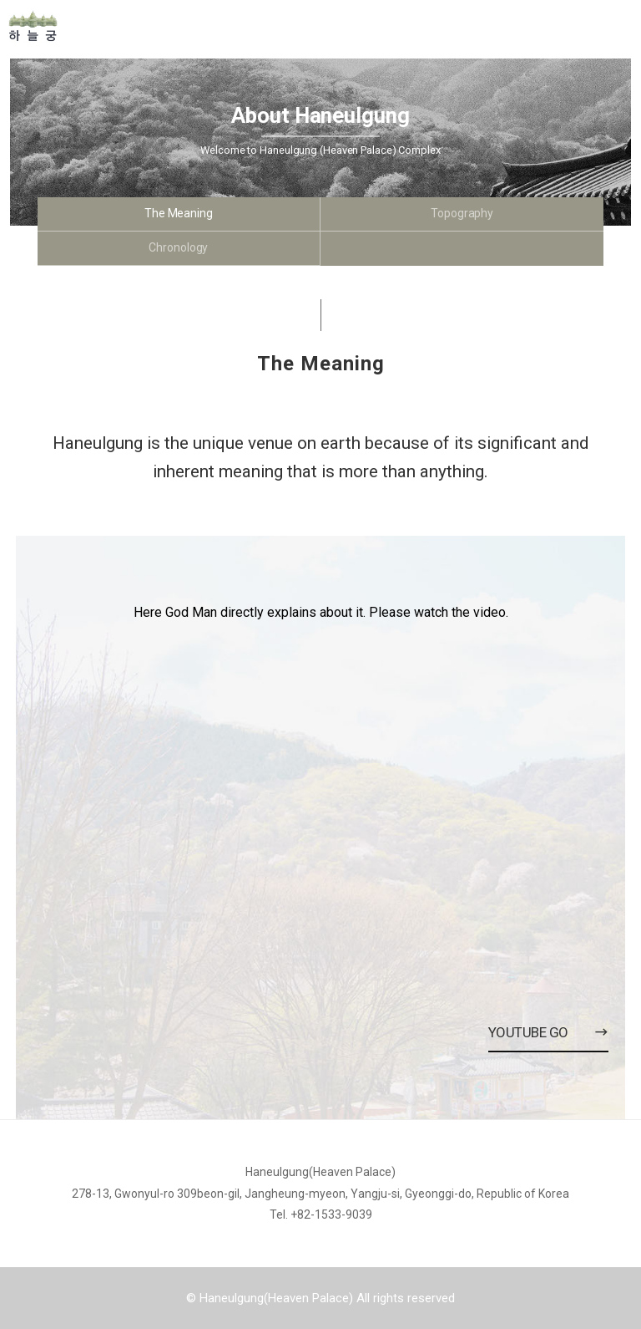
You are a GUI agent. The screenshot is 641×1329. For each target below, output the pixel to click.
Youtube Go (548, 1032)
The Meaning (178, 213)
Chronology (178, 247)
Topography (462, 213)
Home (100, 26)
